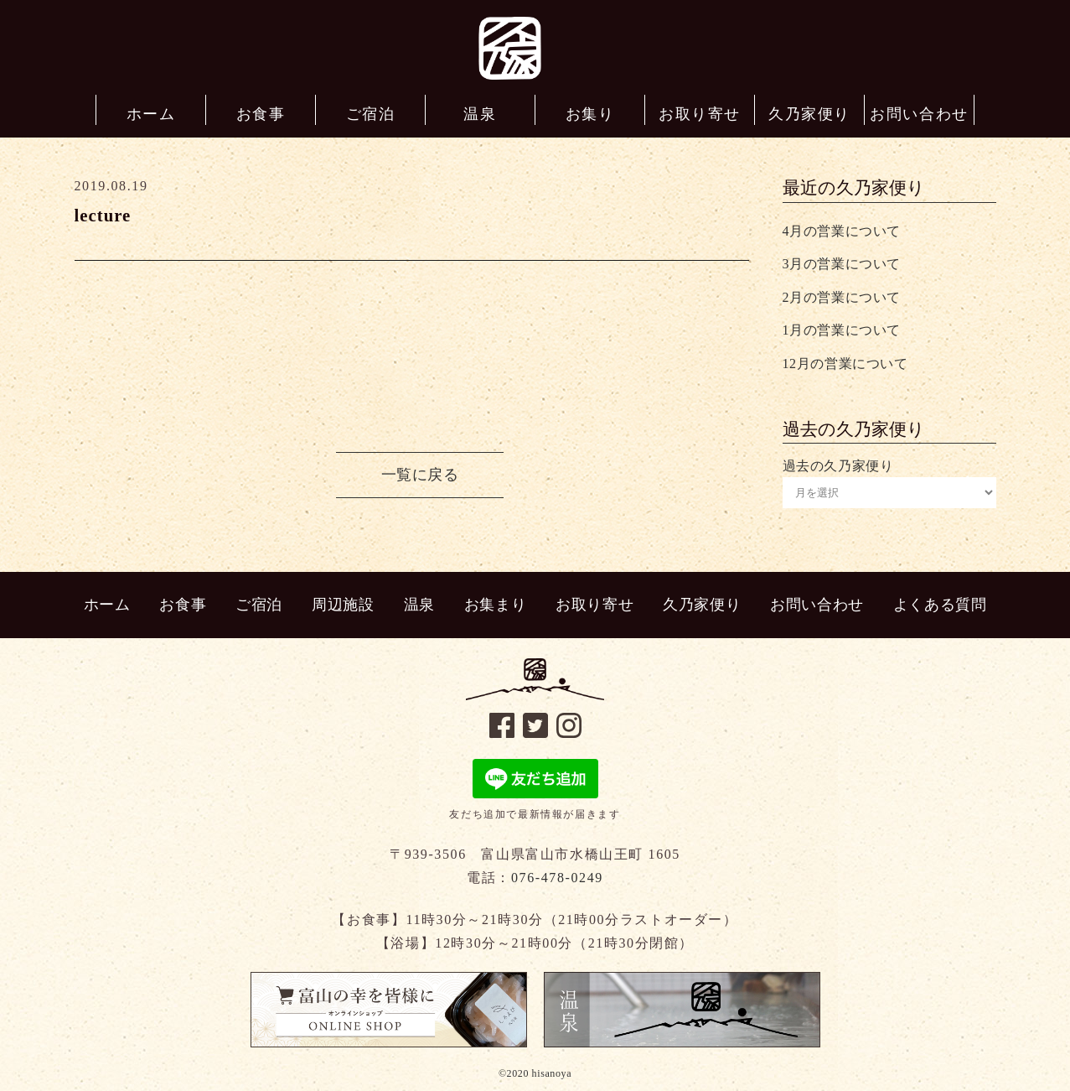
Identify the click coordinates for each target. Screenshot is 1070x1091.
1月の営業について (842, 330)
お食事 (182, 604)
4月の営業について (842, 231)
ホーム (107, 604)
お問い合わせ (817, 604)
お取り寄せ (594, 604)
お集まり (495, 604)
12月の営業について (845, 363)
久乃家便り (702, 604)
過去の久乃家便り (838, 466)
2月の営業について (842, 297)
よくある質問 (940, 604)
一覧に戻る (420, 474)
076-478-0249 (557, 877)
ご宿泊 (258, 604)
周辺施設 (343, 604)
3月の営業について (842, 264)
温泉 (419, 604)
